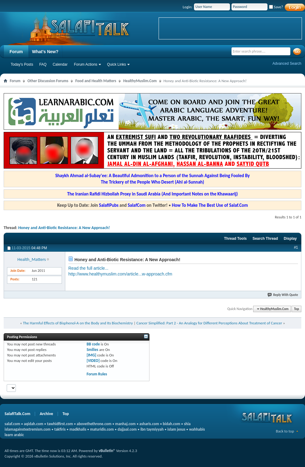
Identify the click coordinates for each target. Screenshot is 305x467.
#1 (296, 247)
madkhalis (78, 429)
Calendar (60, 64)
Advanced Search (286, 63)
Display (290, 238)
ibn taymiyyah (151, 429)
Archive (46, 413)
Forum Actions (85, 64)
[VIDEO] (93, 360)
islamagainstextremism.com (28, 429)
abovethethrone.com (94, 423)
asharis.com (149, 423)
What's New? (45, 51)
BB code (93, 344)
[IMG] (91, 355)
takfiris (60, 429)
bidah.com (171, 423)
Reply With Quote (283, 295)
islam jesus (176, 429)
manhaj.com (125, 423)
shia (187, 423)
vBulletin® (107, 450)
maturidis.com (102, 429)
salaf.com (12, 423)
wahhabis (197, 429)
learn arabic (14, 434)
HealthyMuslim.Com (140, 80)
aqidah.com (33, 423)
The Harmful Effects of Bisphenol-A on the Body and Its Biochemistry (78, 323)
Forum (16, 51)
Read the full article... (88, 268)
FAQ (43, 64)
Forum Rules (97, 374)
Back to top (285, 431)
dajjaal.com (127, 429)
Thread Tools (235, 238)
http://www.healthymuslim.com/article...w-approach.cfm (120, 274)
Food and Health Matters (95, 80)
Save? (276, 7)
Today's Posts (22, 64)
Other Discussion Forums (47, 80)
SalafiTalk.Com (17, 413)
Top (296, 309)
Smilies (92, 349)
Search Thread (265, 238)
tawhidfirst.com (60, 423)
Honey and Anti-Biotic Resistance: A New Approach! (64, 227)
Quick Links (116, 64)
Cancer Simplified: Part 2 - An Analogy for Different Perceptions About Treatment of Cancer (209, 323)
